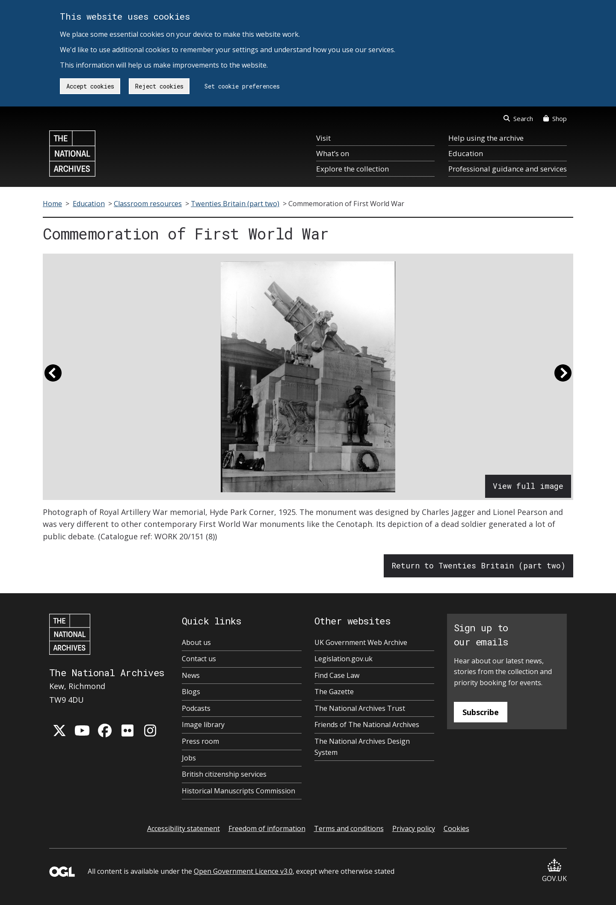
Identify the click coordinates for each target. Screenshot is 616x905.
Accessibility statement (183, 828)
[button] (53, 376)
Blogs (191, 691)
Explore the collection (352, 169)
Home (52, 203)
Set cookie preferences (242, 86)
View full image (528, 486)
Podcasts (196, 708)
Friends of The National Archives (366, 724)
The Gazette (334, 691)
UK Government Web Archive (360, 642)
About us (196, 642)
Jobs (189, 758)
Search (518, 118)
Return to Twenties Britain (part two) (478, 565)
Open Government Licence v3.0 (243, 871)
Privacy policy (413, 828)
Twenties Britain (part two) (235, 203)
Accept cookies (90, 86)
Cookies (456, 828)
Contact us (199, 658)
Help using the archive (486, 138)
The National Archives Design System (362, 746)
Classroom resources (148, 203)
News (191, 675)
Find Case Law (336, 675)
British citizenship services (224, 774)
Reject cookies (159, 86)
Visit (323, 138)
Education (465, 153)
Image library (203, 724)
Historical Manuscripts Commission (238, 791)
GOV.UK (554, 871)
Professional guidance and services (507, 169)
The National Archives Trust (359, 708)
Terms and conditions (349, 828)
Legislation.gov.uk (343, 658)
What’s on (332, 153)
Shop (555, 118)
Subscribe (480, 712)
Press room (200, 741)
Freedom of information (266, 828)
